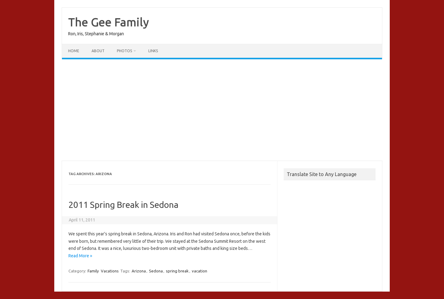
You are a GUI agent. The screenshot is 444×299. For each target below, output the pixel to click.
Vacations (110, 271)
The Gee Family (108, 21)
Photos (124, 51)
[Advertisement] (222, 110)
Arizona (139, 271)
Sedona (156, 271)
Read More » (80, 255)
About (98, 51)
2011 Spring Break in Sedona (123, 204)
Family (93, 271)
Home (73, 51)
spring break (177, 271)
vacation (199, 271)
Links (153, 51)
